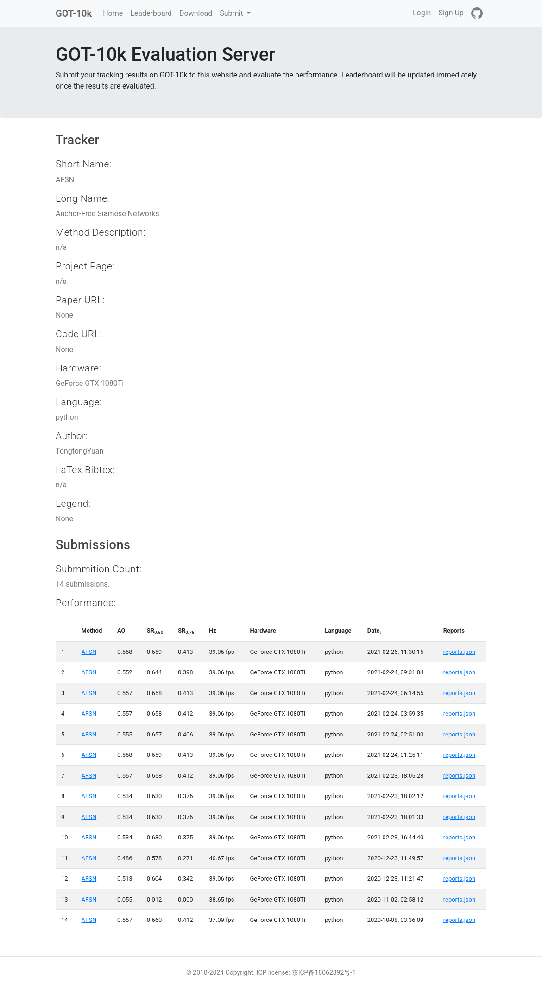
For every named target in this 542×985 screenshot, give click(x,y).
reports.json (459, 651)
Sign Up (451, 12)
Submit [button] (232, 13)
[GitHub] (476, 13)
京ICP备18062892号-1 (324, 972)
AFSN (89, 651)
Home (114, 12)
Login (422, 12)
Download (195, 13)
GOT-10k (74, 13)
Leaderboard (151, 13)
